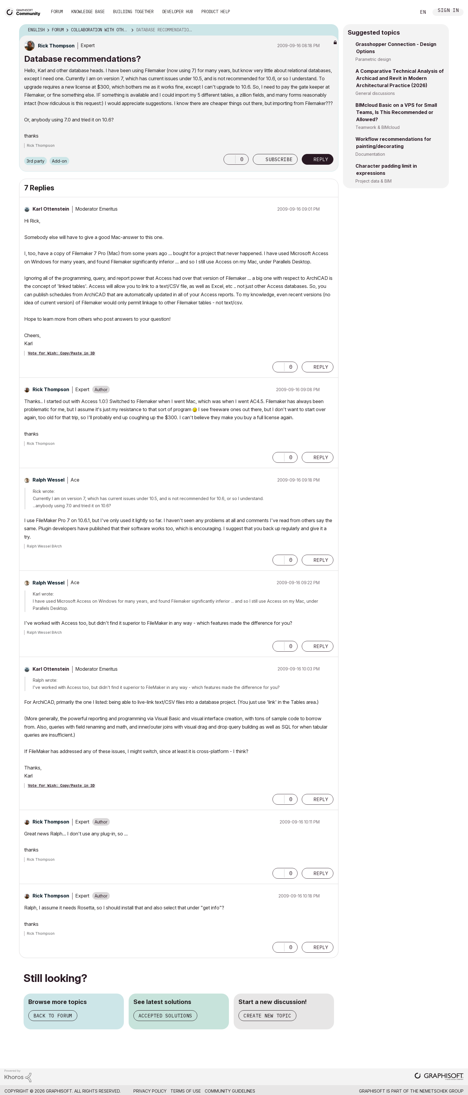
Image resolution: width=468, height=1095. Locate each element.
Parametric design (373, 59)
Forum (57, 11)
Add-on (59, 161)
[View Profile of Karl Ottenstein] (51, 209)
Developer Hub (177, 11)
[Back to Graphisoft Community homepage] (24, 11)
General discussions (375, 93)
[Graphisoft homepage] (439, 1077)
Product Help (215, 11)
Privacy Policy (150, 1091)
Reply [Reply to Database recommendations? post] (320, 159)
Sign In (448, 11)
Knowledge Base (88, 11)
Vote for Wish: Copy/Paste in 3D (61, 353)
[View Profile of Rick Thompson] (56, 46)
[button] (229, 159)
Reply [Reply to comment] (320, 367)
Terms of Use (185, 1091)
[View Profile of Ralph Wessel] (48, 480)
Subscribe (279, 159)
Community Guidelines (230, 1091)
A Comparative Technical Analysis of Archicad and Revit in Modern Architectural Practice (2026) (399, 78)
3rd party (35, 161)
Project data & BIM (373, 180)
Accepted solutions (165, 1016)
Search (405, 12)
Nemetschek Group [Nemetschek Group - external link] (442, 1091)
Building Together (133, 11)
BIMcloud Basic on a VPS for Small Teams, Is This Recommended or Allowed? (396, 112)
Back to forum (52, 1016)
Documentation (370, 154)
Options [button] (330, 30)
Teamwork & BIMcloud (377, 127)
